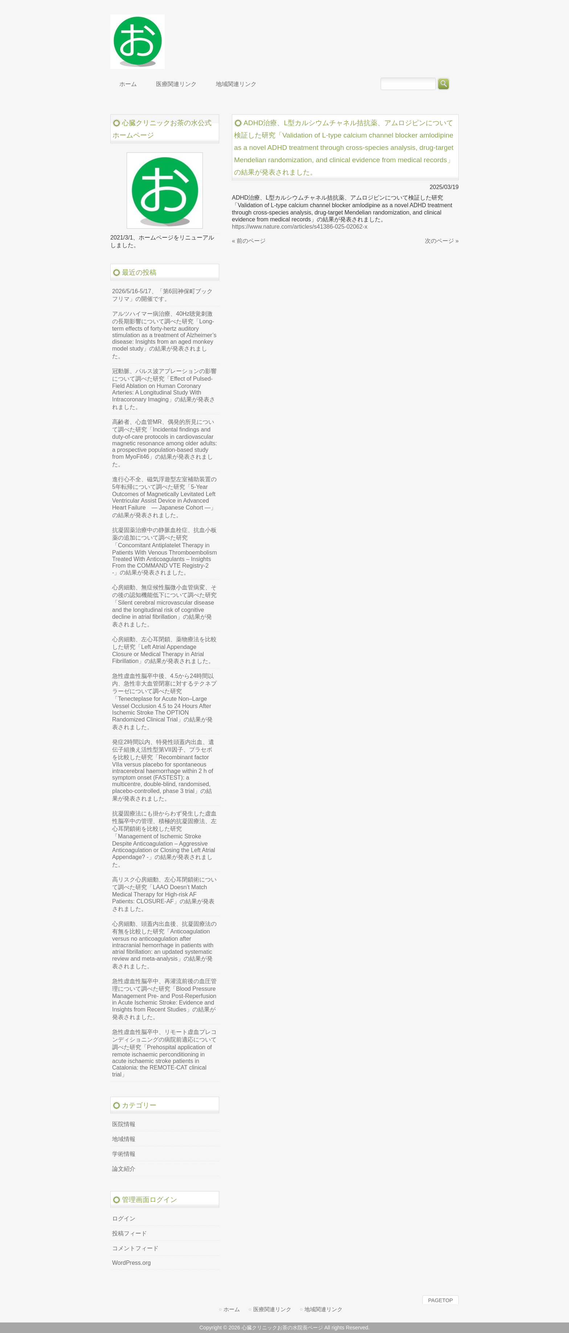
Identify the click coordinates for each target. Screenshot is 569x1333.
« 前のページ (249, 241)
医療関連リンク (272, 1309)
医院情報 (123, 1124)
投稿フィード (129, 1233)
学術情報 (123, 1154)
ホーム (232, 1309)
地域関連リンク (323, 1309)
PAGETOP (440, 1300)
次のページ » (442, 241)
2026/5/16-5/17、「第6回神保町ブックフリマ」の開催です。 (162, 295)
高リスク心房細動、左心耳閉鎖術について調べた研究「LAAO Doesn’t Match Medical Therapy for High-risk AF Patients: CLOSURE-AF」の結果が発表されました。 (164, 894)
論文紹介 (123, 1169)
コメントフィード (135, 1248)
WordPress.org (131, 1263)
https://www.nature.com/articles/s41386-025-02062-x (300, 227)
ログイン (123, 1218)
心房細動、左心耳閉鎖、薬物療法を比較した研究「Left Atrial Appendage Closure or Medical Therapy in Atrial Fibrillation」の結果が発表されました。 (164, 650)
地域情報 (123, 1139)
